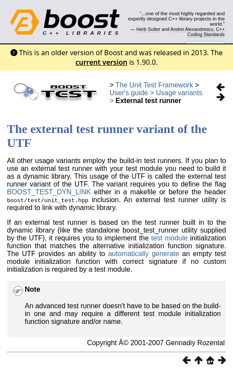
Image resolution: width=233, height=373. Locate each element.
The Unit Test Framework (154, 85)
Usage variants (179, 93)
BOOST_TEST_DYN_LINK (49, 192)
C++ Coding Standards (206, 32)
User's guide (129, 93)
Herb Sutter (148, 29)
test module (169, 238)
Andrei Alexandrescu (191, 29)
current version (101, 62)
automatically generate (145, 253)
